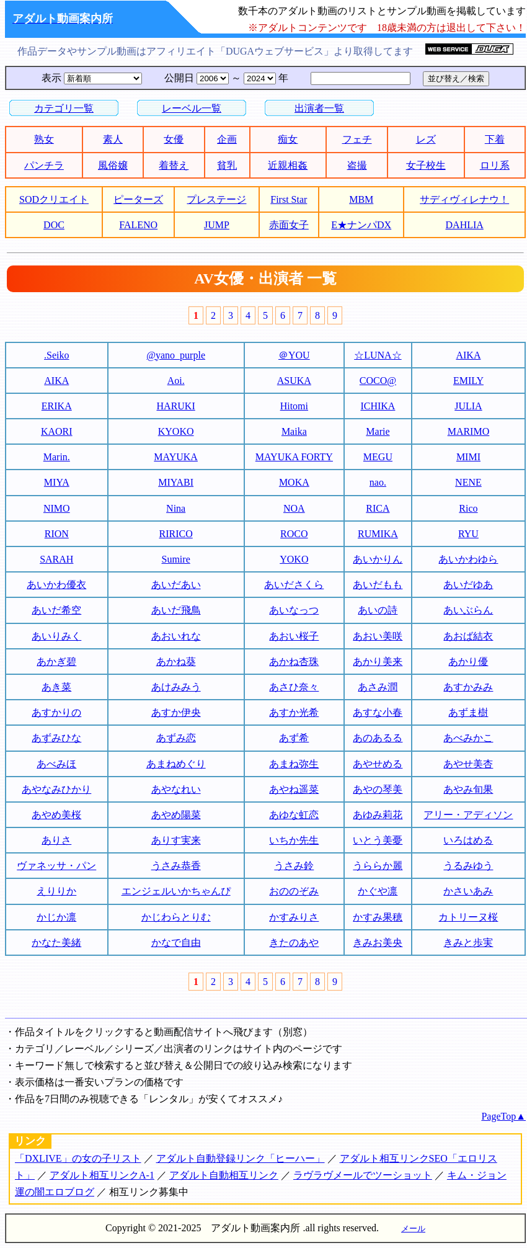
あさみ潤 (377, 687)
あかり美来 (377, 661)
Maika (294, 431)
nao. (378, 482)
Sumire (176, 559)
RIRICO (176, 533)
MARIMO (469, 431)
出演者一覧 (319, 108)
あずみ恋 (176, 738)
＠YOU (294, 355)
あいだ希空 (56, 610)
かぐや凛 (377, 891)
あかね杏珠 (294, 661)
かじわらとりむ (176, 917)
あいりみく (56, 636)
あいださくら (294, 584)
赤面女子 (289, 225)
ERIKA (57, 406)
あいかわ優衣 (56, 584)
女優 (174, 139)
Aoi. (176, 380)
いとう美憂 (377, 840)
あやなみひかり (56, 789)
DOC (53, 225)
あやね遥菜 (294, 789)
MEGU (377, 457)
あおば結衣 (468, 636)
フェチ (357, 139)
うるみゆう (468, 865)
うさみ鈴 (294, 865)
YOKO (294, 559)
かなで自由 (176, 942)
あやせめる (377, 764)
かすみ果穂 (377, 917)
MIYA (56, 482)
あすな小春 (377, 712)
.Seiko (56, 355)
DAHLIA (465, 225)
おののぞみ (294, 891)
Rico (468, 508)
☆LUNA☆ (377, 355)
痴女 (288, 139)
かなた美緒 (56, 942)
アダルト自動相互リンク (223, 1175)
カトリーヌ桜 (468, 917)
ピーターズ (138, 199)
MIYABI (175, 482)
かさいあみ (468, 891)
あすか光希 (294, 712)
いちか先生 (294, 840)
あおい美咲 (377, 636)
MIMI (468, 457)
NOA (294, 508)
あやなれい (176, 789)
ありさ (56, 840)
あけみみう (176, 687)
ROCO (294, 533)
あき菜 (56, 687)
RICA (377, 508)
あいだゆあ (468, 584)
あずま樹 (468, 712)
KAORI (57, 431)
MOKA (294, 482)
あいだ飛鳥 (176, 610)
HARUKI (176, 406)
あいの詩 (377, 610)
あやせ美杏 (468, 764)
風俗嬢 (113, 165)
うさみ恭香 (176, 865)
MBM (361, 199)
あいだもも (377, 584)
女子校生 (426, 165)
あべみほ (56, 764)
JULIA (468, 406)
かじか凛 (56, 917)
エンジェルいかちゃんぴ (176, 891)
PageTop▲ (503, 1116)
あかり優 (468, 661)
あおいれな (176, 636)
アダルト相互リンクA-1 (102, 1175)
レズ (426, 139)
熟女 (44, 139)
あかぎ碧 (56, 661)
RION (57, 533)
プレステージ (216, 199)
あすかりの (56, 712)
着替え (173, 165)
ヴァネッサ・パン (56, 865)
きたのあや (294, 942)
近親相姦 (288, 165)
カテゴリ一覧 (64, 108)
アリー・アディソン (468, 814)
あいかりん (377, 559)
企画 (227, 139)
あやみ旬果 (468, 789)
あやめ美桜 (56, 814)
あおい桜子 (294, 636)
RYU (468, 533)
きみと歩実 (468, 942)
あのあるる (377, 738)
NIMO (56, 508)
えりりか (56, 891)
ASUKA (294, 380)
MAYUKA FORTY (294, 457)
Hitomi (294, 406)
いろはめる (468, 840)
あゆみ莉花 (377, 814)
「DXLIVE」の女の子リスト (78, 1158)
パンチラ (44, 165)
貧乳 (227, 165)
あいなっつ (294, 610)
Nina (175, 508)
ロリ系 (495, 165)
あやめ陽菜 (176, 814)
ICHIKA (377, 406)
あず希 (294, 738)
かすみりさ (294, 917)
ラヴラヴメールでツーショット (362, 1175)
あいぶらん (468, 610)
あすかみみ (468, 687)
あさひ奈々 (294, 687)
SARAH (56, 559)
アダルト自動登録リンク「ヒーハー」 (240, 1158)
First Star (288, 199)
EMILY (468, 380)
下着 (495, 139)
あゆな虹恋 (294, 814)
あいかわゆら (468, 559)
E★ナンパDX (361, 225)
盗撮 (357, 165)
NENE (468, 482)
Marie (377, 431)
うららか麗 (377, 865)
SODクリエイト (54, 199)
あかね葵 (176, 661)
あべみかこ (468, 738)
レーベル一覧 (191, 108)
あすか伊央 (176, 712)
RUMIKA (378, 533)
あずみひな (56, 738)
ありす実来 (176, 840)
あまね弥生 (294, 764)
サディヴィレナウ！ (464, 199)
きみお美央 (377, 942)
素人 (113, 139)
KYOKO (176, 431)
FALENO (138, 225)
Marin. (56, 457)
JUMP (216, 225)
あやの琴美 (377, 789)
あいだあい (176, 584)
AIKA (468, 355)
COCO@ (378, 380)
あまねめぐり (176, 764)
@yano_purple (175, 355)
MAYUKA (176, 457)
